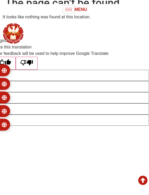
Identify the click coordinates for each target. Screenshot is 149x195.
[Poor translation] (27, 63)
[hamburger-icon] (69, 9)
